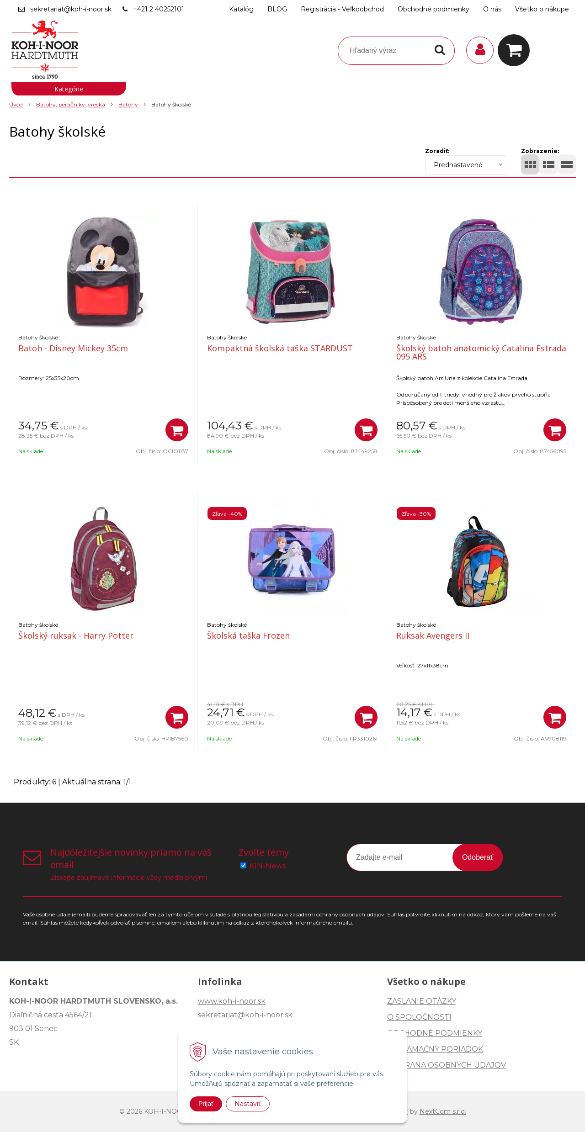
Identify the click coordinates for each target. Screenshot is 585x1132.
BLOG (277, 9)
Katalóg (241, 9)
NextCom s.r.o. (443, 1111)
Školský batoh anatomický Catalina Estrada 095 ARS (481, 352)
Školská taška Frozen (248, 635)
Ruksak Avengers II (432, 635)
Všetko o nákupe (542, 9)
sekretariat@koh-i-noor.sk (71, 9)
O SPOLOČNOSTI (419, 1017)
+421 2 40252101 (158, 9)
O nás (492, 9)
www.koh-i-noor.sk (232, 1001)
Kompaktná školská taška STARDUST (280, 348)
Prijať (205, 1103)
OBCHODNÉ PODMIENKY (434, 1033)
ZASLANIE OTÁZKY (421, 1001)
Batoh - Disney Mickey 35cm (73, 348)
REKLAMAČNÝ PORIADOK (435, 1049)
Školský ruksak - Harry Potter (75, 635)
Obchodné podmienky (433, 9)
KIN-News (268, 866)
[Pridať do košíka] (176, 429)
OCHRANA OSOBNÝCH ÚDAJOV (446, 1065)
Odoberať (477, 857)
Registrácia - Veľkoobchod (342, 9)
